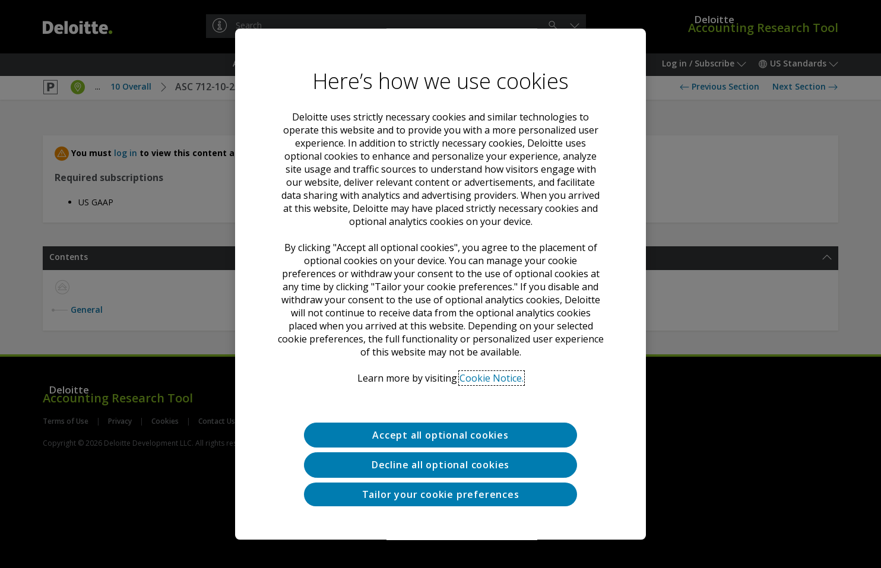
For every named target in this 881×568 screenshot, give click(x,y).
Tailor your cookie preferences (440, 494)
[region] (440, 284)
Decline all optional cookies (440, 465)
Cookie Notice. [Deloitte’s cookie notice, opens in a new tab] (491, 378)
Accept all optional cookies (440, 435)
